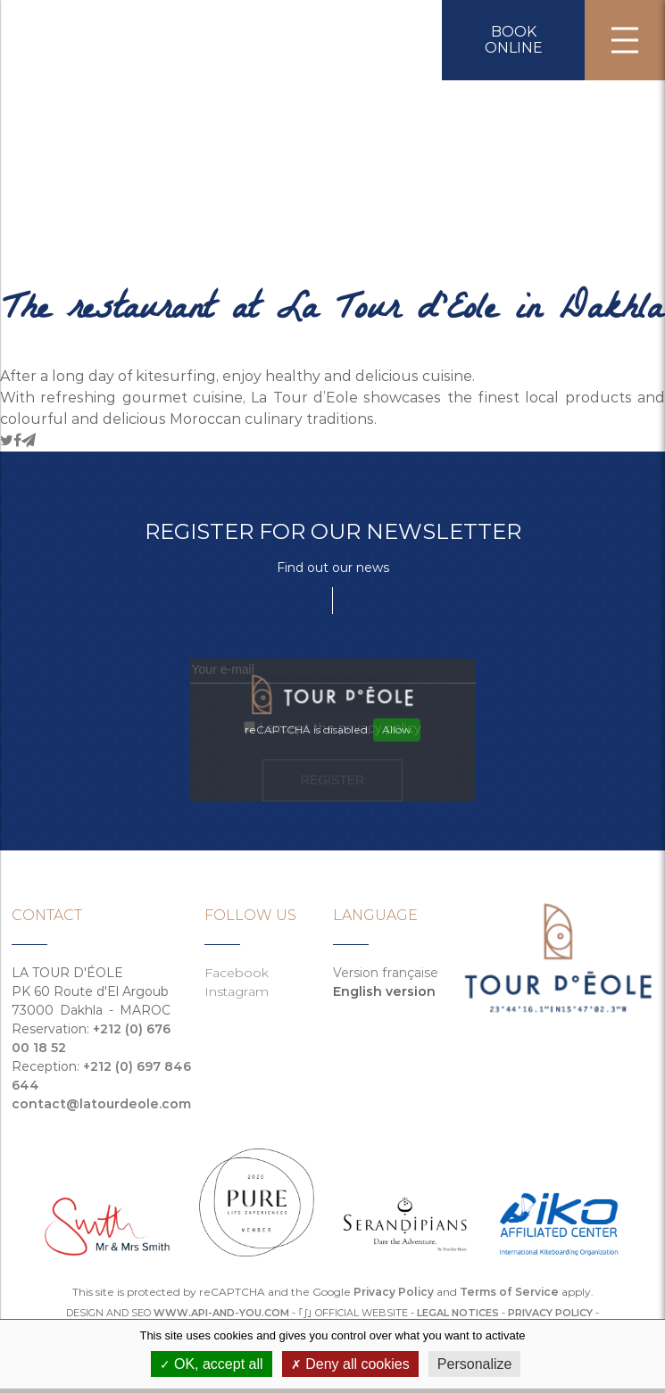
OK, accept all (211, 1364)
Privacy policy (550, 1312)
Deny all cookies (350, 1364)
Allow (396, 729)
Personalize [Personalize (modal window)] (474, 1364)
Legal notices (458, 1312)
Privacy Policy (393, 1291)
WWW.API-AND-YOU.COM (221, 1312)
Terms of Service (509, 1291)
